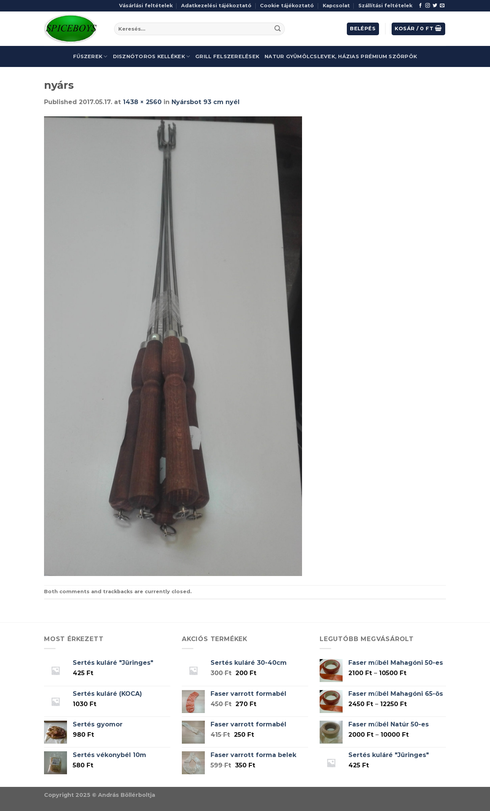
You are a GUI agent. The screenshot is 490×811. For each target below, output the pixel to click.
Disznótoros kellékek (151, 56)
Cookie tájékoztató (287, 5)
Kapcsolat (336, 5)
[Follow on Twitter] (435, 5)
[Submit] (277, 29)
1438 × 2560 (142, 102)
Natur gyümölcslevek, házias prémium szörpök (341, 56)
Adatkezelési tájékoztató (216, 5)
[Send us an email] (442, 5)
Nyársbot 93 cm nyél (206, 102)
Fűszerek (90, 56)
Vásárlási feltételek (146, 5)
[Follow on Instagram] (427, 5)
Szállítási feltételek (385, 5)
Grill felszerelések (227, 56)
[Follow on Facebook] (420, 5)
